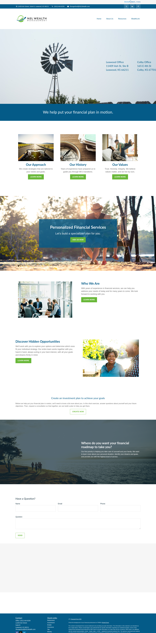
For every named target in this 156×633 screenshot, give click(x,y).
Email (60, 504)
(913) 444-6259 (58, 6)
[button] (99, 19)
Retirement (51, 620)
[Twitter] (126, 6)
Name (17, 504)
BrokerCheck (105, 622)
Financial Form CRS (76, 619)
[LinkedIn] (132, 6)
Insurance (50, 627)
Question (18, 517)
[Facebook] (138, 6)
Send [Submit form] (20, 535)
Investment (51, 622)
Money (49, 631)
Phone (102, 504)
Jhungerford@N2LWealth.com (78, 6)
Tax (48, 629)
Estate (49, 625)
